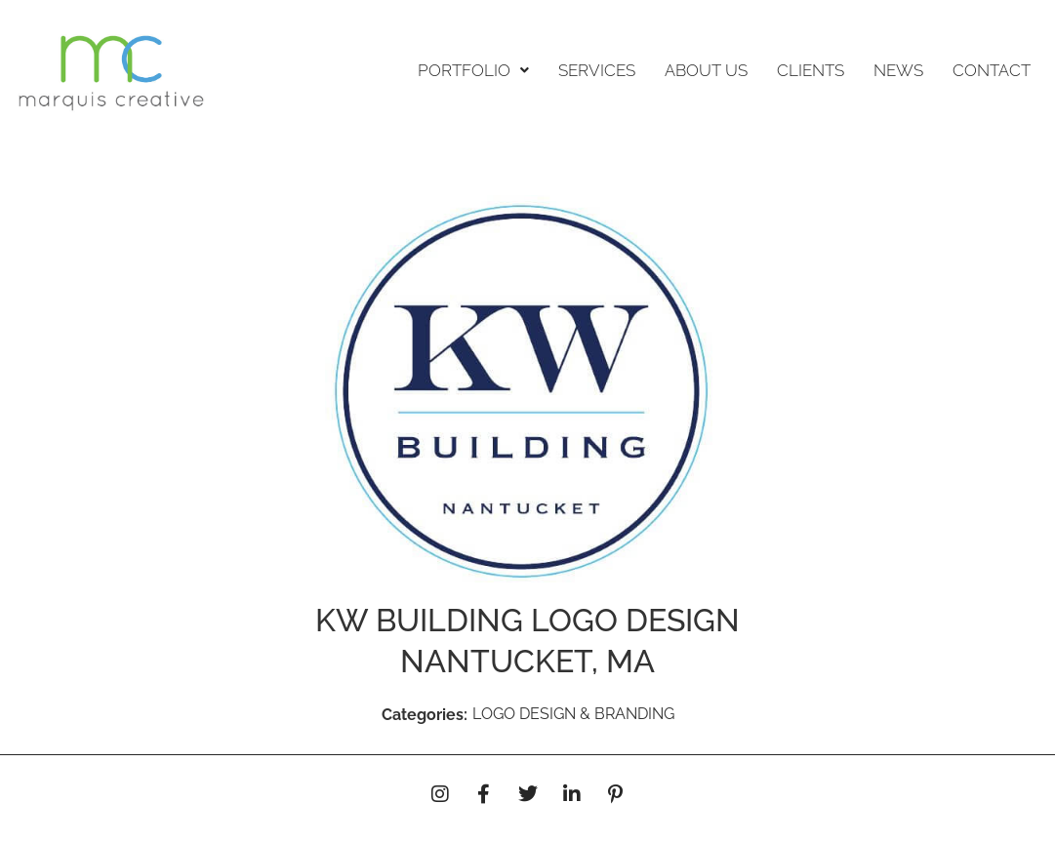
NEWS (898, 70)
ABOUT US (706, 70)
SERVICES (596, 70)
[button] (473, 71)
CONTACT (992, 70)
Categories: (424, 714)
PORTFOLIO (473, 70)
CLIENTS (810, 70)
